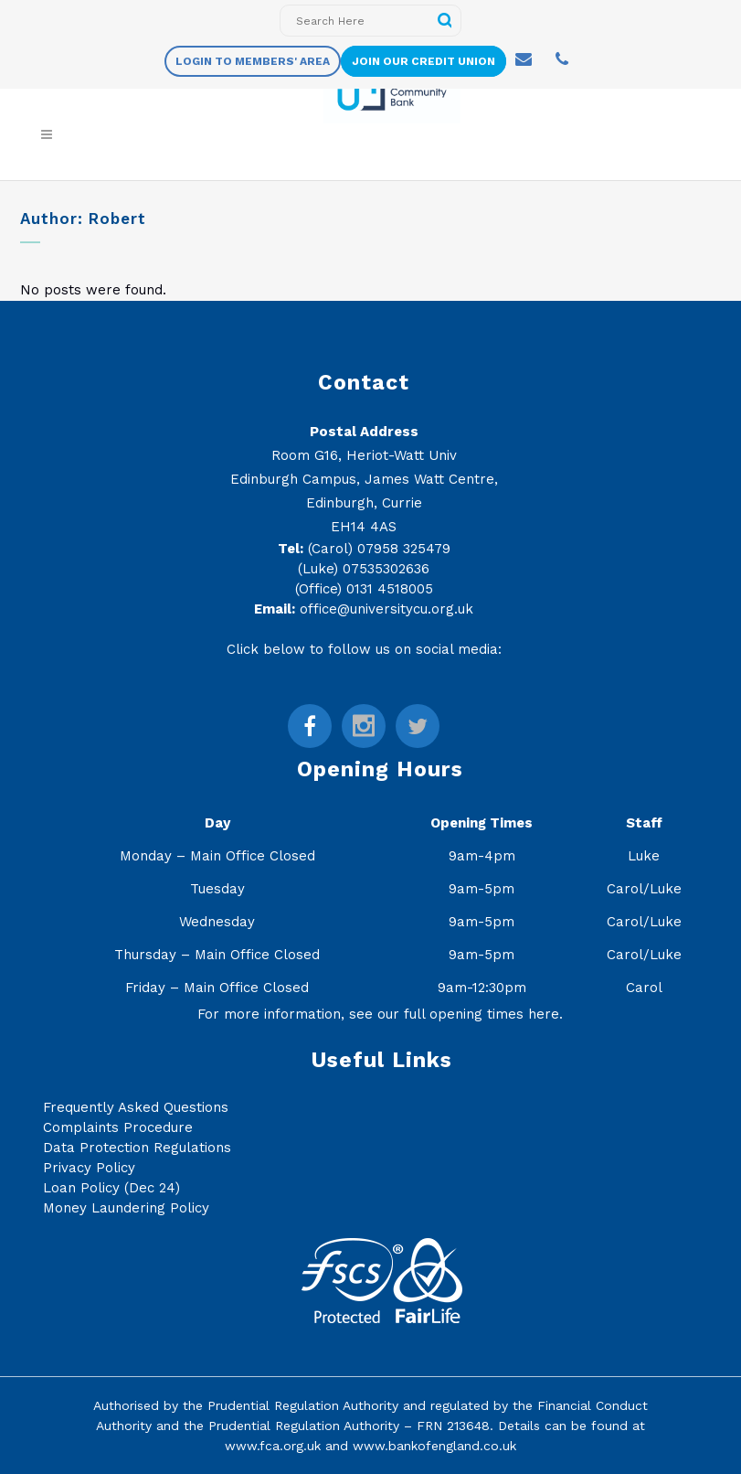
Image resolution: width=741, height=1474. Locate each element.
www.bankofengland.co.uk (434, 1445)
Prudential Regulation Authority (302, 1405)
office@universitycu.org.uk (386, 609)
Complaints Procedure (118, 1127)
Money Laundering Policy (126, 1208)
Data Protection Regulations (137, 1147)
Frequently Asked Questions (135, 1107)
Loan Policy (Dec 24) (111, 1188)
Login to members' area (252, 61)
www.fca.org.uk (273, 1445)
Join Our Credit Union (423, 61)
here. (545, 1014)
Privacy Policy (89, 1167)
